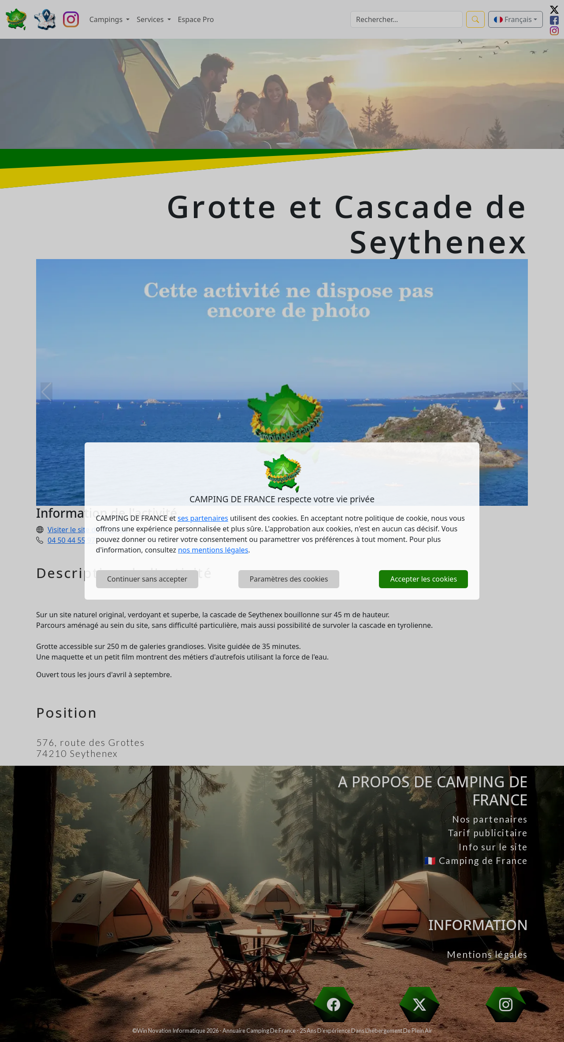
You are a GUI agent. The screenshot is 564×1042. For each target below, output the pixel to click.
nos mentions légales (213, 550)
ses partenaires (203, 518)
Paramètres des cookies (288, 579)
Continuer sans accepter (147, 579)
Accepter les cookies (423, 579)
